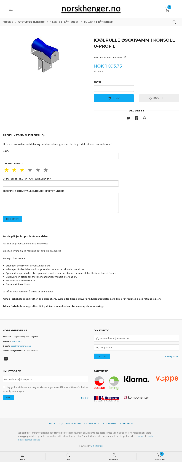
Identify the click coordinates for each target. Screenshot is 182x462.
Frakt (51, 424)
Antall (98, 82)
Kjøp (114, 98)
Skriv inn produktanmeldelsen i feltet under (61, 202)
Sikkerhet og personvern (100, 424)
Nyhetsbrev (127, 424)
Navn (61, 154)
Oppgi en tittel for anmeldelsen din (61, 182)
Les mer (84, 398)
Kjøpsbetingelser (69, 424)
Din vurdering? (13, 163)
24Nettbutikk (97, 446)
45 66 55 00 (17, 342)
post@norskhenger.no (21, 346)
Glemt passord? (172, 357)
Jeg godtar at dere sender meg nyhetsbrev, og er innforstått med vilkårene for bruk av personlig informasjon (45, 390)
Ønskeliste (159, 98)
